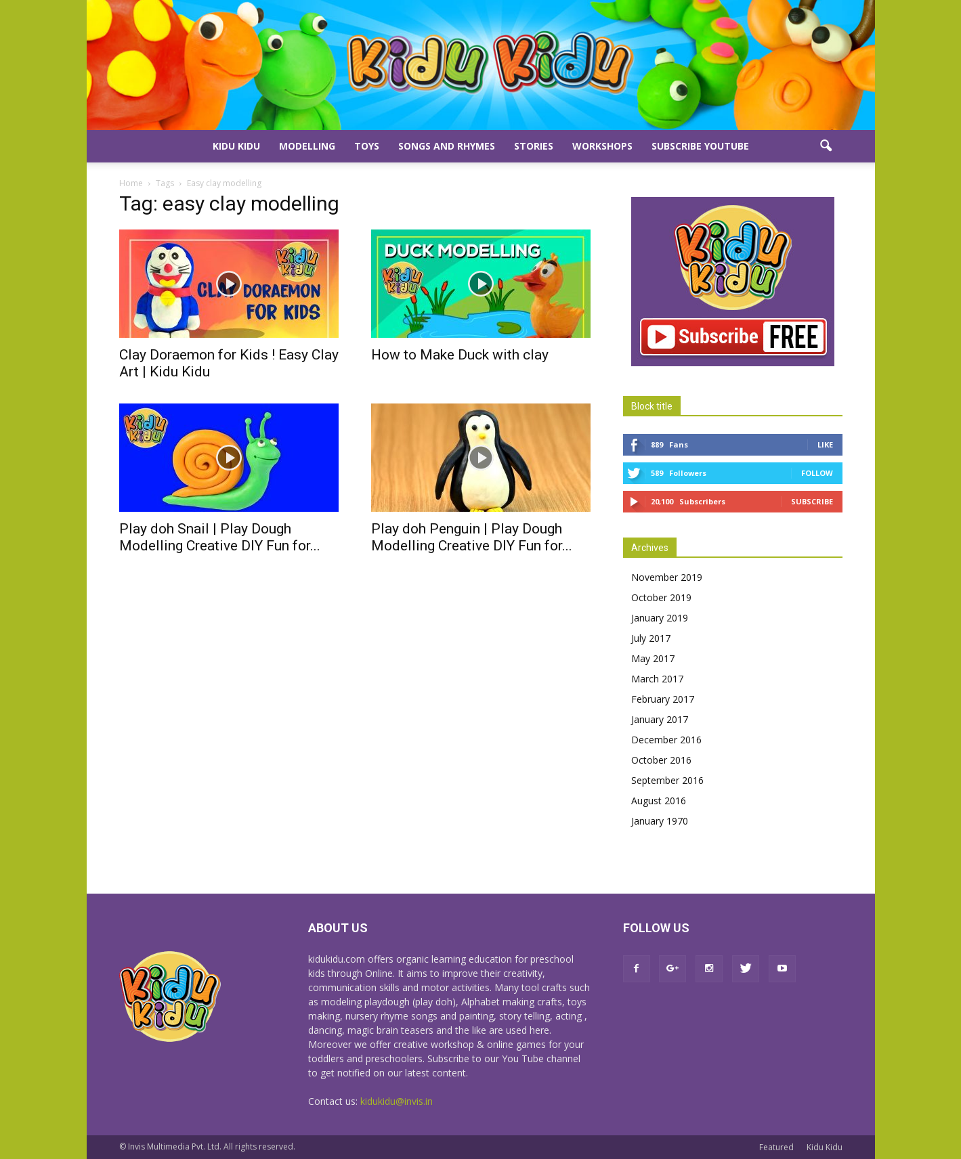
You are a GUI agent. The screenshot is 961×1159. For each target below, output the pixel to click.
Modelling (307, 145)
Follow (817, 473)
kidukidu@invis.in (396, 1101)
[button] (826, 146)
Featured (776, 1147)
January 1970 (659, 820)
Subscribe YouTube (700, 145)
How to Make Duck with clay (460, 355)
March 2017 (657, 678)
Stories (533, 145)
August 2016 (658, 800)
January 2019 (659, 617)
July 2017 (650, 638)
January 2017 (659, 719)
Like (825, 444)
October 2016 (661, 759)
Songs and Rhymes (446, 145)
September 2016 (667, 780)
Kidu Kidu (236, 145)
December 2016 (666, 739)
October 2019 (661, 597)
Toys (366, 145)
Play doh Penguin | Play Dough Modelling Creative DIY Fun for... (471, 537)
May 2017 (653, 658)
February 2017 (662, 699)
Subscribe (812, 501)
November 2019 (666, 577)
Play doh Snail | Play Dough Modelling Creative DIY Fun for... (219, 537)
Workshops (602, 145)
